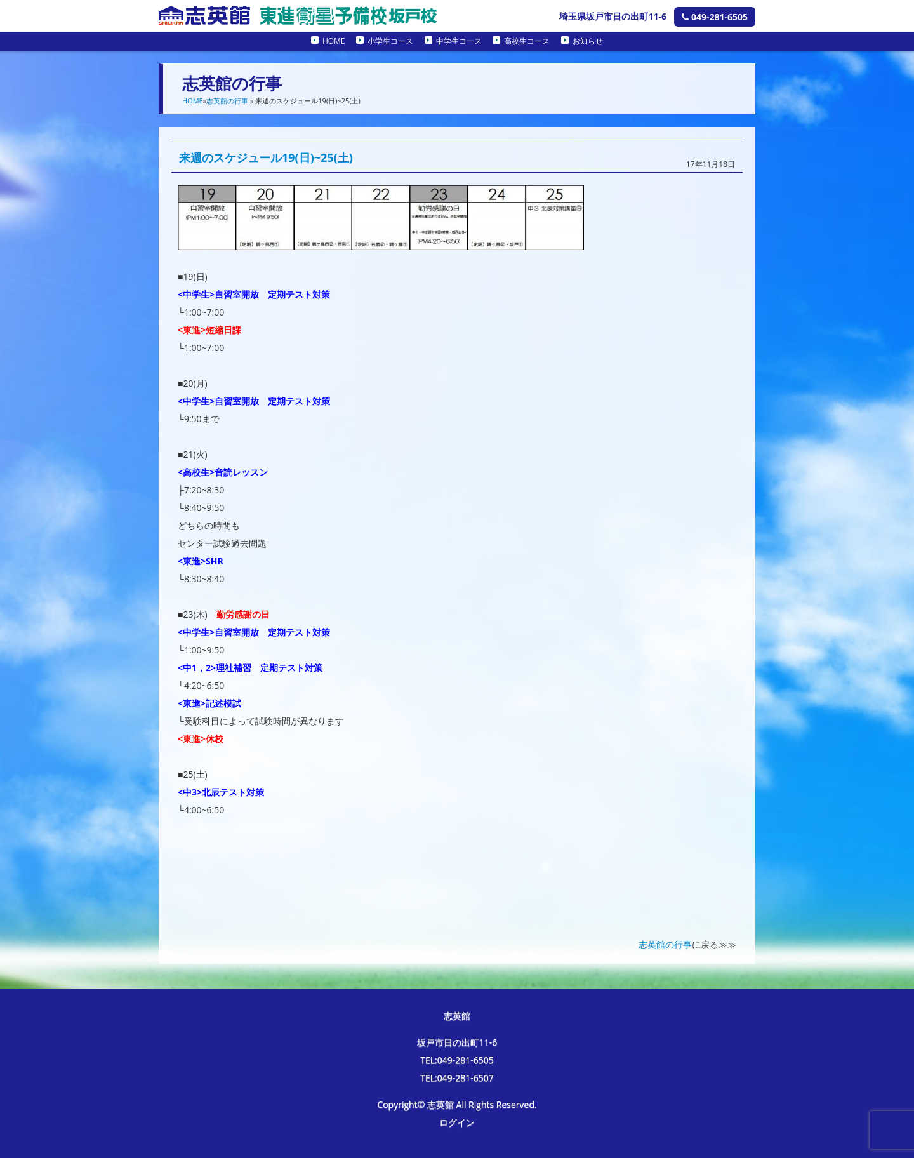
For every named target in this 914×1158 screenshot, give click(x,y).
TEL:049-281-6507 (457, 1078)
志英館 (457, 1015)
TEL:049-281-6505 (457, 1060)
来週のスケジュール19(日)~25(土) (266, 157)
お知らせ (588, 41)
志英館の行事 (227, 100)
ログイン (457, 1122)
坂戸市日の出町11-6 (457, 1042)
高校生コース (527, 41)
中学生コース (459, 41)
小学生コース (390, 41)
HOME (333, 41)
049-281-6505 (715, 17)
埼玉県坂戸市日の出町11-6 (612, 16)
